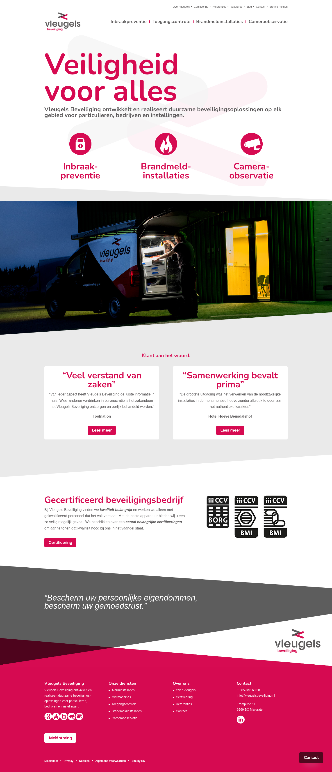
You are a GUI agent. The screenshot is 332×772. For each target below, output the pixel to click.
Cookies (84, 761)
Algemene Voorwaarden (110, 761)
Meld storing (60, 737)
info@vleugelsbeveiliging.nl (256, 695)
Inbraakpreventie (129, 22)
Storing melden (278, 6)
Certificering (201, 6)
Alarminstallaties (123, 690)
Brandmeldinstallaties (219, 22)
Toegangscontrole (171, 22)
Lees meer (102, 430)
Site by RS (138, 761)
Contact (260, 6)
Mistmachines (121, 697)
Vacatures (236, 6)
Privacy (68, 761)
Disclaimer (51, 761)
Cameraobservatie (268, 22)
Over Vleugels (181, 6)
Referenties (219, 6)
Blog (249, 6)
